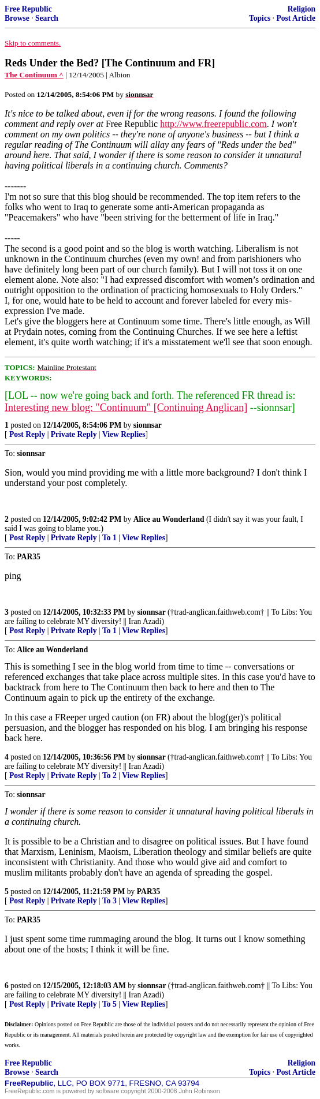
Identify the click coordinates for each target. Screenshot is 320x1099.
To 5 (109, 1004)
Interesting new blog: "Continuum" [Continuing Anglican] (126, 407)
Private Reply (74, 434)
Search (46, 18)
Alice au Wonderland (168, 519)
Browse (17, 18)
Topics (259, 18)
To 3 (109, 900)
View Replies (124, 434)
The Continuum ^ (34, 74)
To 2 (109, 775)
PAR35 (149, 891)
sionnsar (147, 425)
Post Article (295, 18)
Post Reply (27, 434)
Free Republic (28, 9)
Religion (301, 9)
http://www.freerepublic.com (213, 124)
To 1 (109, 537)
